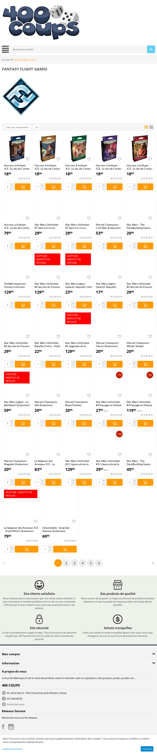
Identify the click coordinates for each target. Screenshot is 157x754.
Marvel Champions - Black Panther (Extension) (77, 403)
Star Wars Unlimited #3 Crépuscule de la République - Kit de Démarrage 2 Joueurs (108, 462)
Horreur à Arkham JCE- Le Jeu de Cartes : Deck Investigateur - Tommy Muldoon (17, 167)
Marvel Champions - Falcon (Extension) (108, 344)
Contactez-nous (15, 704)
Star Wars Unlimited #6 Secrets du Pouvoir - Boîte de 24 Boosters (47, 285)
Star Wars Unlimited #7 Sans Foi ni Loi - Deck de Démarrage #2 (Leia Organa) (77, 226)
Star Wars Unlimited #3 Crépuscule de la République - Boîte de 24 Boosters (78, 462)
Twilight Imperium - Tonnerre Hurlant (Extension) (15, 285)
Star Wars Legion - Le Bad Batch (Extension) (17, 403)
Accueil (6, 59)
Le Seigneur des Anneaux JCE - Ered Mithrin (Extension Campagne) (21, 529)
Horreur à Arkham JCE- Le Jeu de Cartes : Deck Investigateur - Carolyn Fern (48, 167)
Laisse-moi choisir (12, 749)
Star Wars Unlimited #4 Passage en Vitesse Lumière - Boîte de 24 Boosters (139, 403)
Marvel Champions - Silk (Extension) (46, 403)
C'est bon (147, 749)
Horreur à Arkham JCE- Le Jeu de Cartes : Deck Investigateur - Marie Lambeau (109, 167)
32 (37, 127)
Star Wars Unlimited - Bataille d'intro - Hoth (47, 344)
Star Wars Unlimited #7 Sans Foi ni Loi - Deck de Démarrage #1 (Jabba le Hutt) (46, 226)
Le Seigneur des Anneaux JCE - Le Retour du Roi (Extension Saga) (45, 462)
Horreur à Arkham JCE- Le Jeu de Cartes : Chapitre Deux (17, 226)
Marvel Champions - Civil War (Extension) (108, 226)
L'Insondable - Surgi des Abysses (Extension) (55, 529)
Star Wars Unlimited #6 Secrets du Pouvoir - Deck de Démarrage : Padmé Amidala (17, 344)
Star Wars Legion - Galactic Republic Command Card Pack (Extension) (108, 285)
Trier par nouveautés (18, 127)
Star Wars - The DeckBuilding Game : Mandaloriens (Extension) (139, 226)
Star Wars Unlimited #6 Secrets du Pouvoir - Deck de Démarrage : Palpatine (140, 285)
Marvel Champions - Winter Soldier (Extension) (139, 344)
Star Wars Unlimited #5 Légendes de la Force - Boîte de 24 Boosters (77, 344)
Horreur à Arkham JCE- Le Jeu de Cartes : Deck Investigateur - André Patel (78, 167)
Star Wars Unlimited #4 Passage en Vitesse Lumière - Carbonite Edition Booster (108, 403)
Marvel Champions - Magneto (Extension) (16, 462)
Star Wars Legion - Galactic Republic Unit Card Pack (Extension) (78, 285)
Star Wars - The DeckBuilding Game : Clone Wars (139, 462)
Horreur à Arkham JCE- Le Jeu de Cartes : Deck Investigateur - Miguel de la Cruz (140, 167)
